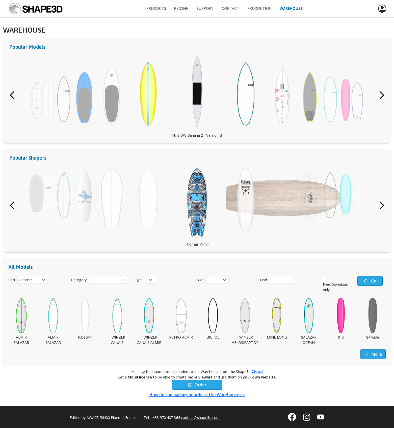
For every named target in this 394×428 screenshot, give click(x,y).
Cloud (257, 371)
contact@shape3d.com (200, 417)
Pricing (181, 8)
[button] (382, 9)
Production (259, 8)
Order (197, 385)
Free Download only (335, 287)
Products (156, 8)
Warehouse (291, 8)
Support (205, 8)
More (373, 354)
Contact (230, 8)
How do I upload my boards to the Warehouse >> (197, 394)
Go (370, 281)
